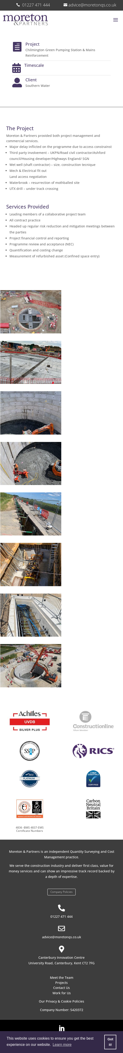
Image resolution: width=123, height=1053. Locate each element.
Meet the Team (61, 977)
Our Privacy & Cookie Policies (61, 1001)
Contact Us (61, 987)
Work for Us (61, 993)
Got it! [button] (110, 1042)
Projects (61, 982)
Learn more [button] (62, 1045)
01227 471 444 (61, 916)
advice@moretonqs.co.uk (92, 5)
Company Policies (61, 892)
